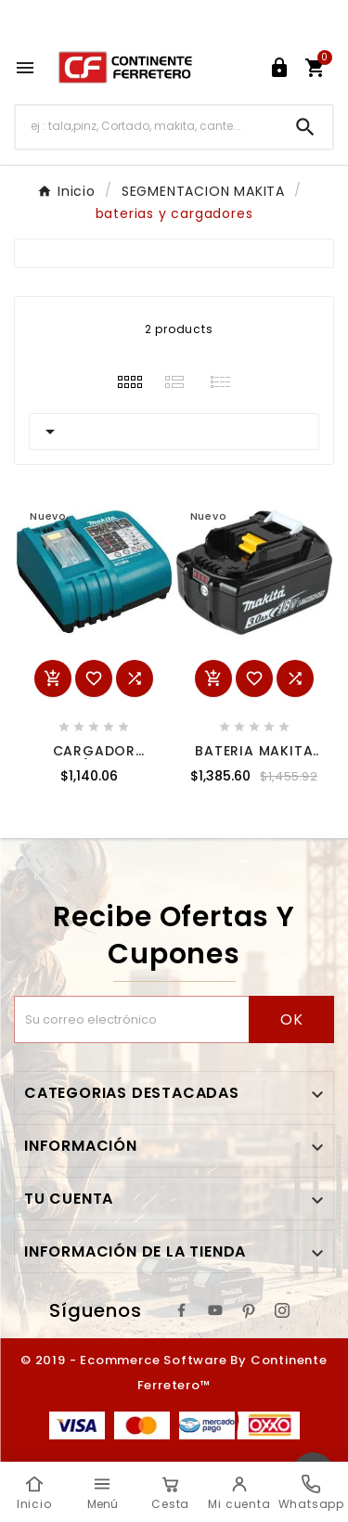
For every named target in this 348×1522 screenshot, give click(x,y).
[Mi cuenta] (239, 1492)
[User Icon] (279, 68)
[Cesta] (170, 1492)
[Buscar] (147, 127)
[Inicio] (34, 1492)
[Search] (305, 127)
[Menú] (101, 1492)
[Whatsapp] (311, 1492)
